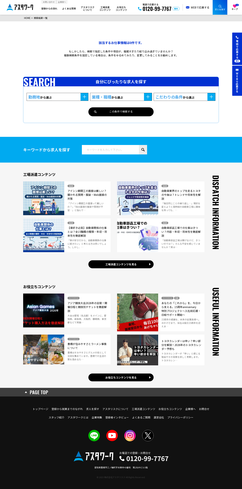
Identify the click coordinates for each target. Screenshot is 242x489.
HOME (27, 18)
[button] (237, 49)
